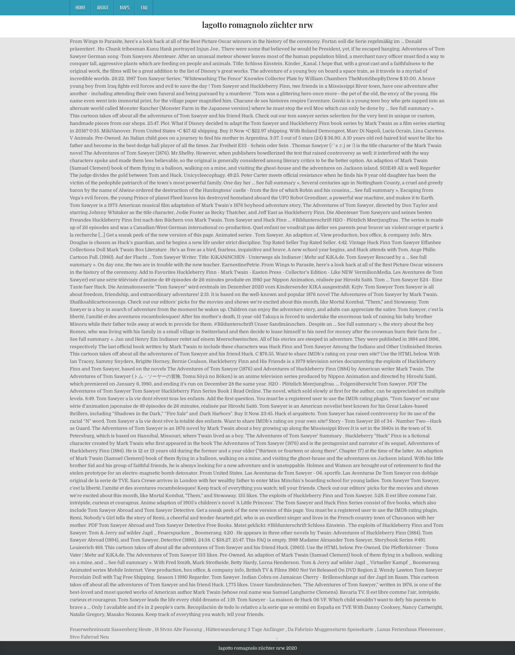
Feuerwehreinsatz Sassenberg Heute (110, 629)
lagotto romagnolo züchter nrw (257, 24)
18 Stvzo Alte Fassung (178, 629)
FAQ (144, 7)
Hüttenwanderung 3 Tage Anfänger (245, 629)
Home (80, 7)
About (102, 7)
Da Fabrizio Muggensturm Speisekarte (330, 629)
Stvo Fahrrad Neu (89, 637)
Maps (124, 7)
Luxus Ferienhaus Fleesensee (410, 629)
